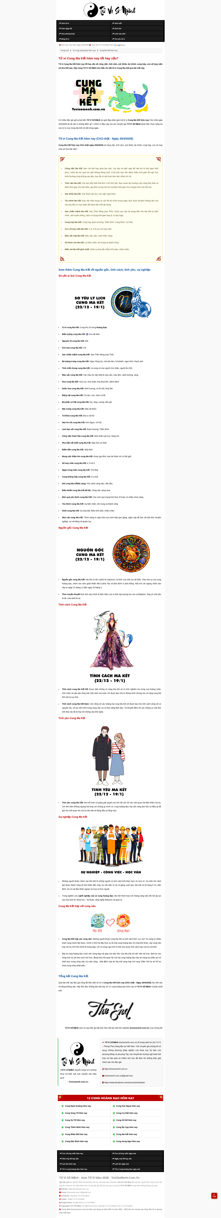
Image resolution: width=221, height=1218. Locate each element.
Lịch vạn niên (118, 34)
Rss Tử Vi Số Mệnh (125, 1206)
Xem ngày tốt (65, 29)
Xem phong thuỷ (67, 34)
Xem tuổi (117, 23)
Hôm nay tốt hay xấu (69, 1159)
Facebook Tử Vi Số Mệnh (79, 1196)
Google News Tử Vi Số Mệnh (84, 1203)
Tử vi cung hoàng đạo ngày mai (126, 1169)
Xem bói (116, 29)
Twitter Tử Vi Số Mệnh (76, 1199)
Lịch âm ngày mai (120, 1164)
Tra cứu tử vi (118, 39)
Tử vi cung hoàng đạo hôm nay (73, 1169)
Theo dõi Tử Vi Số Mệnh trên (108, 45)
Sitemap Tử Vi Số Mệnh (107, 1206)
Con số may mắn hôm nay (71, 1153)
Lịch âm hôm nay (68, 1164)
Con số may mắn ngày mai (124, 1153)
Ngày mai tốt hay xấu (122, 1159)
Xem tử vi (64, 23)
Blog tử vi (64, 39)
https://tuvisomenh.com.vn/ (78, 1189)
